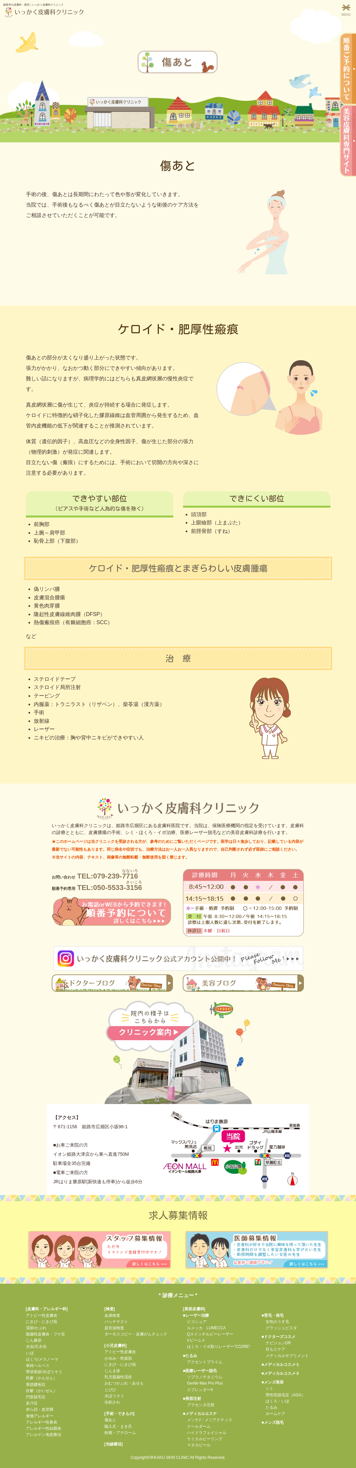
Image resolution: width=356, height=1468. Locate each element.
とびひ (110, 1389)
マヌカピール (197, 1445)
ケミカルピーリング (202, 1439)
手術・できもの (119, 1413)
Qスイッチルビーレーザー (208, 1334)
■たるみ (190, 1355)
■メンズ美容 (273, 1382)
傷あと (110, 1420)
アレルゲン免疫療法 (43, 1434)
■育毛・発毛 (273, 1315)
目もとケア (273, 1349)
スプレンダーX (198, 1389)
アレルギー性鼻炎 (41, 1422)
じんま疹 (112, 1370)
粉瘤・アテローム (120, 1432)
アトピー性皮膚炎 (41, 1315)
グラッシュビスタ (279, 1328)
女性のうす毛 (275, 1321)
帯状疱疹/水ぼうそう (44, 1371)
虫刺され (112, 1402)
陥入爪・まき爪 (118, 1426)
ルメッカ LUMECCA (204, 1328)
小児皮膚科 (115, 1345)
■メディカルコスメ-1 (280, 1364)
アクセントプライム (202, 1362)
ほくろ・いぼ (275, 1401)
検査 (110, 1309)
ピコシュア (195, 1321)
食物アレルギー (39, 1416)
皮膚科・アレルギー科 (46, 1309)
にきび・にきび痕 (41, 1321)
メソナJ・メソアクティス (207, 1420)
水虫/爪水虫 (36, 1346)
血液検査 (112, 1315)
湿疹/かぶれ (36, 1328)
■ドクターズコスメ (278, 1336)
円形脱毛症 (36, 1397)
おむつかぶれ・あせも (124, 1383)
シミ (267, 1388)
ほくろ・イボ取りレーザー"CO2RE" (217, 1346)
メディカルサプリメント (285, 1355)
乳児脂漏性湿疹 (118, 1377)
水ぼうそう (114, 1396)
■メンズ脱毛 (273, 1422)
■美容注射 (192, 1398)
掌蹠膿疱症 (36, 1384)
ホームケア (273, 1413)
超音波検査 (114, 1328)
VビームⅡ (194, 1340)
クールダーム (197, 1426)
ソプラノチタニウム (202, 1377)
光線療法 (114, 1444)
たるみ (269, 1407)
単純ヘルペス (37, 1365)
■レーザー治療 (196, 1315)
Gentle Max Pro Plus (203, 1383)
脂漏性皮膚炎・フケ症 (45, 1334)
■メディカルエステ (200, 1413)
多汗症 (32, 1403)
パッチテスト (116, 1321)
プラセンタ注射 (199, 1405)
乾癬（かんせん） (41, 1378)
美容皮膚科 (194, 1309)
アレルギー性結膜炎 (43, 1428)
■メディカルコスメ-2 (280, 1373)
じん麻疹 (34, 1340)
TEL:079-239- (95, 876)
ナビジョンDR (276, 1343)
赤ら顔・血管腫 (39, 1409)
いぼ (30, 1353)
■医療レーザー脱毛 (200, 1370)
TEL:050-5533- (97, 887)
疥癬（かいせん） (41, 1390)
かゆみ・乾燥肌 (118, 1358)
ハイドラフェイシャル (204, 1432)
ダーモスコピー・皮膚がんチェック (135, 1334)
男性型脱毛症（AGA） (283, 1395)
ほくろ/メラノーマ (42, 1359)
